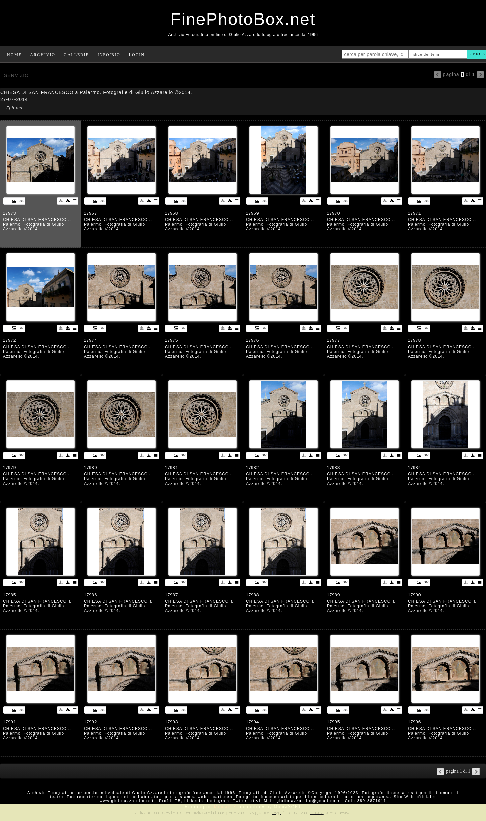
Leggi (276, 812)
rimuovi (317, 812)
